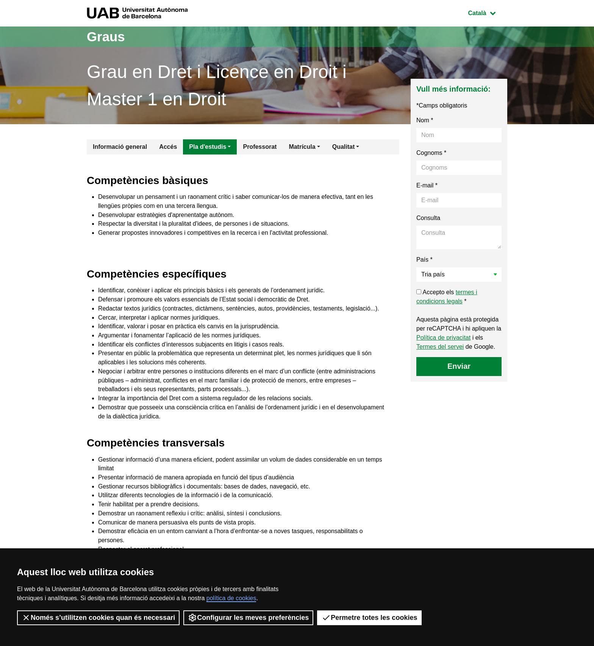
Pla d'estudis (207, 147)
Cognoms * (431, 153)
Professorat (260, 147)
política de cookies (231, 598)
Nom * (424, 120)
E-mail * (427, 185)
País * (424, 259)
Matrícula (302, 147)
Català (487, 12)
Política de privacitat (443, 337)
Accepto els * (446, 296)
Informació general (120, 147)
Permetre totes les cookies (369, 617)
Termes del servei (440, 346)
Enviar (459, 366)
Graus (106, 36)
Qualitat (343, 147)
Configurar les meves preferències (248, 617)
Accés (168, 147)
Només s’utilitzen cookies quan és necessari (98, 617)
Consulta (428, 218)
